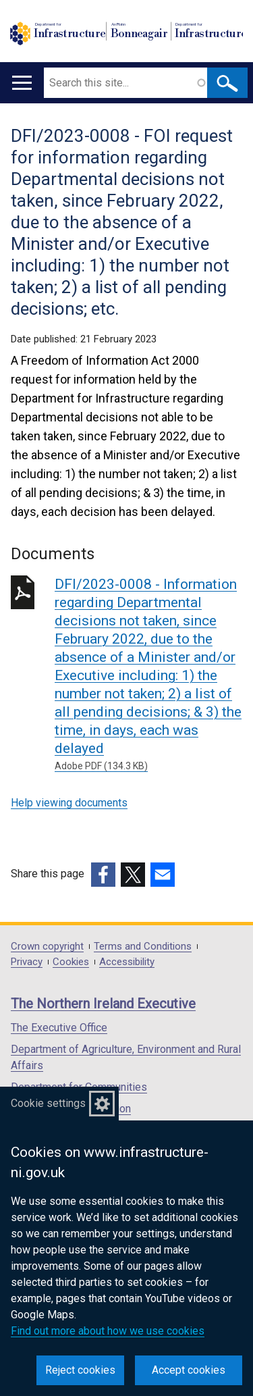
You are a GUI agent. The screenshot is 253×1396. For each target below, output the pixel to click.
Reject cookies (80, 1370)
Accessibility (126, 962)
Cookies (71, 962)
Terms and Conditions (143, 946)
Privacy (27, 962)
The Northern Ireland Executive (103, 1004)
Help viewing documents (69, 802)
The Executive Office (59, 1027)
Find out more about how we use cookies (107, 1330)
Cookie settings (48, 1103)
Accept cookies (188, 1370)
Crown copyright (47, 946)
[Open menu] (21, 83)
